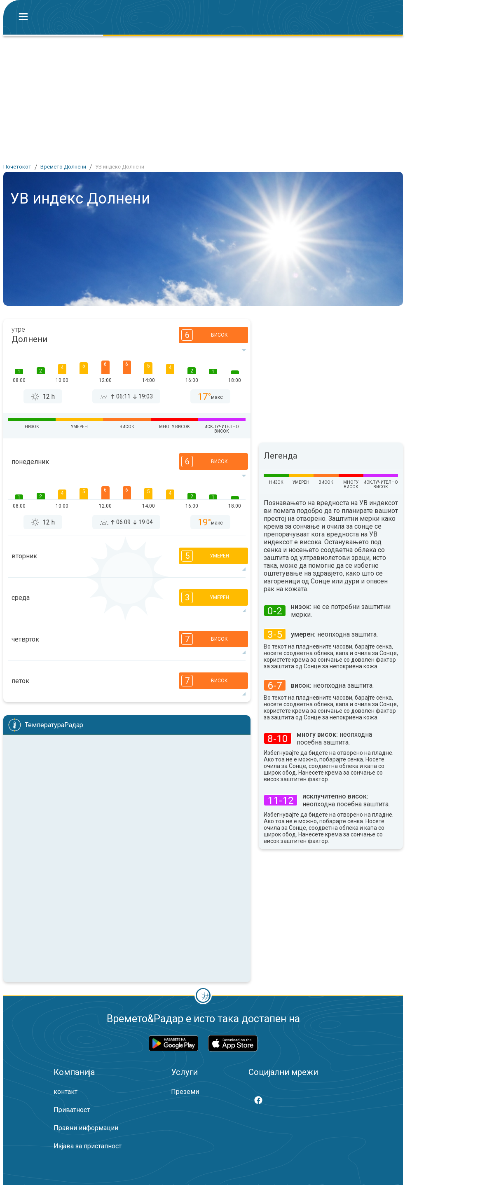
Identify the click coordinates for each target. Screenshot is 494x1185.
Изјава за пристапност (88, 1146)
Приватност (72, 1110)
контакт (65, 1092)
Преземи (185, 1092)
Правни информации (86, 1128)
